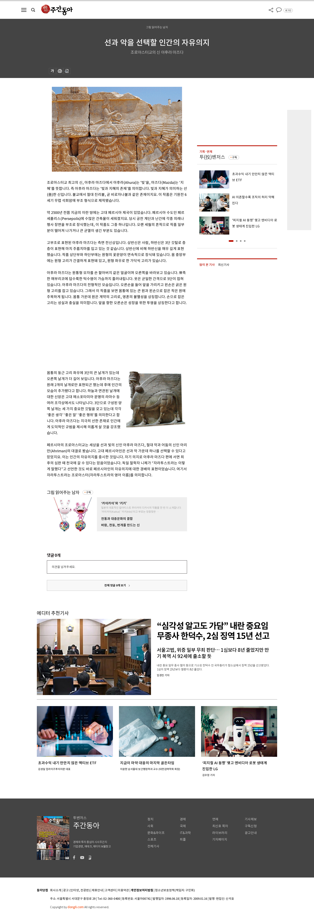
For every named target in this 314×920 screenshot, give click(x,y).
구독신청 (251, 826)
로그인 (288, 10)
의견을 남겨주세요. (63, 567)
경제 (183, 819)
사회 (150, 826)
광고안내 (251, 833)
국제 (183, 826)
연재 (215, 819)
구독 (88, 492)
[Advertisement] (107, 337)
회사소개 (55, 890)
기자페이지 (219, 839)
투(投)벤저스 (212, 157)
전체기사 (153, 846)
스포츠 (151, 839)
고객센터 (110, 890)
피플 (183, 839)
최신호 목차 (220, 826)
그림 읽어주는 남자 (63, 492)
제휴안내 (97, 890)
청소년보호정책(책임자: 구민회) (175, 890)
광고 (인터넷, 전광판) (76, 890)
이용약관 (123, 890)
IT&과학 (185, 833)
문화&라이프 (156, 833)
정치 (150, 819)
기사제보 (251, 819)
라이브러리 (219, 833)
